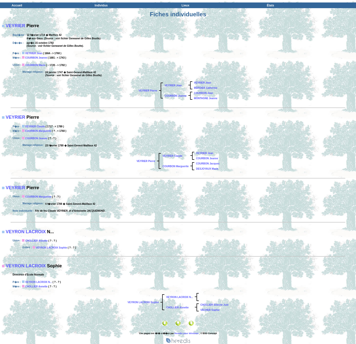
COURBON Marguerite (38, 131)
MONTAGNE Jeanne (206, 98)
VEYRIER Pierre (148, 90)
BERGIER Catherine (205, 88)
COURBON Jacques (207, 163)
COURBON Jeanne (36, 57)
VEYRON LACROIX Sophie (51, 247)
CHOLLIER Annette (36, 240)
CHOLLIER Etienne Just (214, 304)
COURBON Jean (203, 93)
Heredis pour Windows (187, 333)
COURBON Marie (35, 65)
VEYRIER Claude (35, 126)
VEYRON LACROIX (26, 231)
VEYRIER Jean (33, 53)
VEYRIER (15, 25)
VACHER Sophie (210, 310)
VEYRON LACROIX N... (38, 282)
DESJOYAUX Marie (207, 168)
